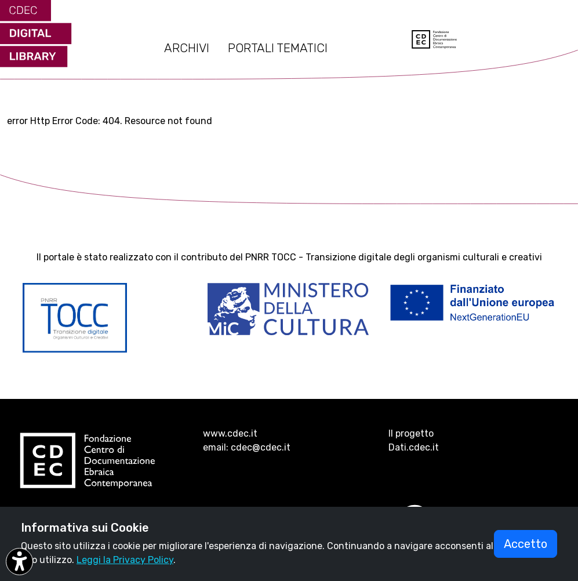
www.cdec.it (230, 433)
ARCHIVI (186, 48)
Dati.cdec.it (413, 447)
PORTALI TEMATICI (278, 48)
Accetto (525, 544)
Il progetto (411, 433)
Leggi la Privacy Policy (125, 559)
